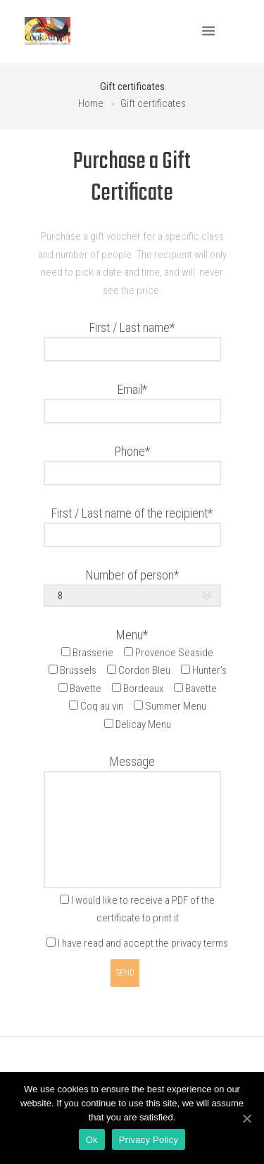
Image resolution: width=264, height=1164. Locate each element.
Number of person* (132, 575)
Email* (132, 389)
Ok (92, 1139)
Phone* (132, 451)
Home (90, 103)
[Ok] (246, 1118)
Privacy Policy (148, 1139)
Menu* (132, 634)
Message (132, 761)
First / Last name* (132, 327)
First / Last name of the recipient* (132, 513)
